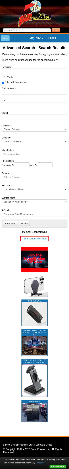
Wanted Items (8, 198)
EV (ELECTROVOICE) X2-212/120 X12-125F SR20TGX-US (34, 332)
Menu (5, 38)
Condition (6, 137)
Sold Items (7, 185)
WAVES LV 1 (34, 401)
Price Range (8, 161)
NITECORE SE (34, 301)
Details (40, 463)
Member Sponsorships (34, 232)
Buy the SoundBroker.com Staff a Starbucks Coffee (27, 445)
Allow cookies (58, 466)
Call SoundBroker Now (34, 238)
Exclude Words (9, 88)
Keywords (6, 67)
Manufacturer (8, 150)
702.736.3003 (45, 38)
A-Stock (5, 210)
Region (5, 173)
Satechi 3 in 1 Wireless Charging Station (34, 361)
